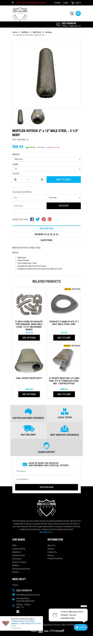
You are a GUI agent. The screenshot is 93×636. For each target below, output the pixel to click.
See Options (29, 337)
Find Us (15, 585)
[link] (14, 3)
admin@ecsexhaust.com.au (28, 595)
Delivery (51, 549)
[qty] (28, 179)
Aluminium (17, 559)
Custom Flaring (18, 549)
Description (46, 228)
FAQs (14, 545)
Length (15, 164)
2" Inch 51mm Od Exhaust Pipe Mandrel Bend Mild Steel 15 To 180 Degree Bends (29, 325)
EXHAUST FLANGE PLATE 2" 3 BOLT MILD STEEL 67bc (64, 323)
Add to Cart (63, 179)
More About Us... (46, 532)
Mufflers (15, 565)
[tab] (46, 228)
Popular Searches (55, 558)
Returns (51, 555)
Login (65, 3)
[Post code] (28, 205)
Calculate (64, 206)
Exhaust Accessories (21, 569)
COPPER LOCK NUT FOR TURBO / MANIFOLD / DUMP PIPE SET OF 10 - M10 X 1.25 (26, 623)
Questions (46, 240)
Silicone (15, 572)
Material (15, 154)
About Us (51, 545)
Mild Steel (16, 552)
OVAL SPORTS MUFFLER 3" (29, 378)
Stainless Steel (18, 555)
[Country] (64, 197)
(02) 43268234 (69, 23)
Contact (57, 3)
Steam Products (19, 562)
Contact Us (52, 552)
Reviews (46, 234)
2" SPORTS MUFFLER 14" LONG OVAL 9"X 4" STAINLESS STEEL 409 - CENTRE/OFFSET (64, 381)
